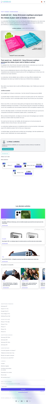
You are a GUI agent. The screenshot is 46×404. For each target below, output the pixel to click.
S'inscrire (23, 389)
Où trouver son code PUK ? (7, 357)
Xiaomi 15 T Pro (4, 308)
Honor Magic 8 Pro (5, 313)
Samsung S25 (4, 344)
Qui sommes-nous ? (5, 377)
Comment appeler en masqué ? (8, 350)
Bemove (29, 397)
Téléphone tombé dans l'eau (7, 353)
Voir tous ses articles (8, 149)
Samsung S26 (4, 339)
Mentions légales (5, 366)
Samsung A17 (4, 306)
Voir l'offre (18, 166)
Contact (3, 363)
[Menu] (44, 1)
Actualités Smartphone (14, 11)
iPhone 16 (3, 331)
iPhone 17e (3, 329)
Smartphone (7, 11)
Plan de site (3, 374)
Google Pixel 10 (4, 311)
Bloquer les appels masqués (7, 355)
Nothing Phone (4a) (5, 316)
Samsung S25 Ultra (5, 342)
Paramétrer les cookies (6, 372)
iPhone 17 (3, 326)
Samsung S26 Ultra (5, 337)
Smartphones (5, 153)
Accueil (2, 11)
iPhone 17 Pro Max (5, 321)
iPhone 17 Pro (4, 324)
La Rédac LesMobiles (16, 28)
